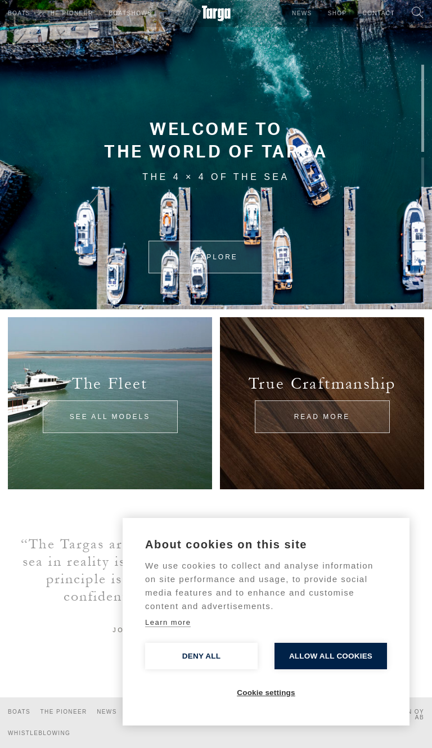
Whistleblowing (39, 733)
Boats (19, 13)
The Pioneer (69, 13)
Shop (337, 13)
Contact (379, 13)
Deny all (201, 656)
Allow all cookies (330, 656)
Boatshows (130, 13)
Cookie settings (266, 692)
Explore (216, 257)
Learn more (168, 622)
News (302, 13)
